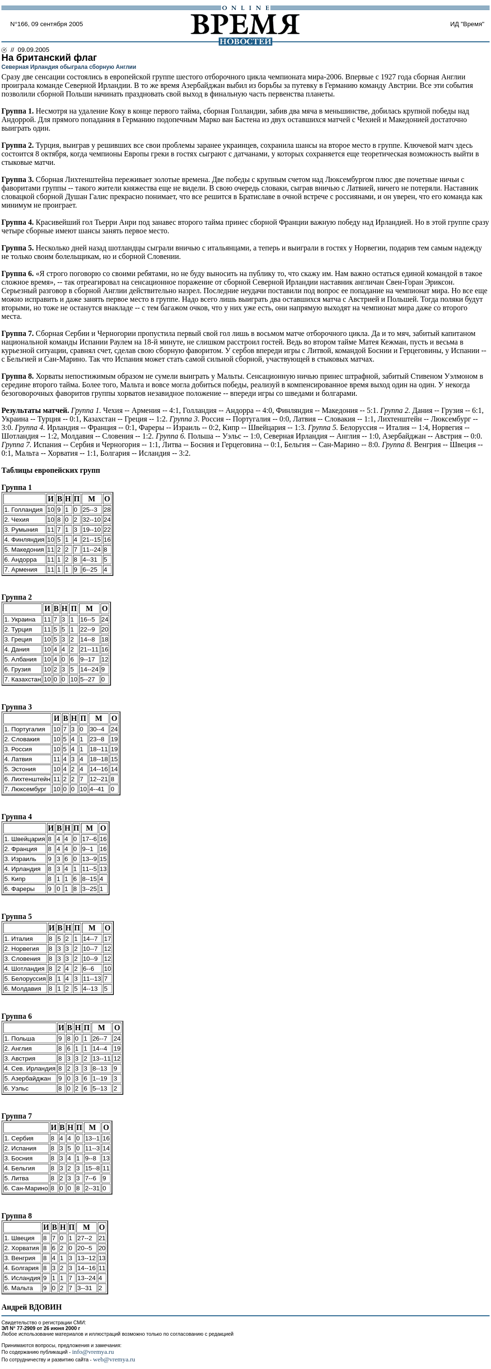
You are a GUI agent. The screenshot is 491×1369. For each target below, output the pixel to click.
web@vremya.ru (114, 1359)
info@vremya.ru (93, 1351)
